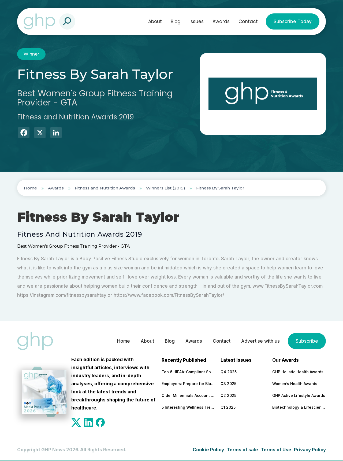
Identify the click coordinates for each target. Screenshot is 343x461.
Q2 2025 (228, 395)
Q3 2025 (228, 383)
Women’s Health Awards (294, 383)
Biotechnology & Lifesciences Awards (299, 407)
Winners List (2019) (165, 188)
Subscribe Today (293, 21)
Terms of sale (242, 449)
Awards (221, 21)
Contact (248, 21)
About (155, 21)
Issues (196, 21)
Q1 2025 (228, 407)
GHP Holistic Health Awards (297, 371)
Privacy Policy (310, 449)
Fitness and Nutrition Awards (105, 188)
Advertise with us (260, 341)
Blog (176, 21)
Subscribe (307, 341)
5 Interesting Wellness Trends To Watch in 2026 (188, 407)
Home (30, 188)
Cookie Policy (208, 449)
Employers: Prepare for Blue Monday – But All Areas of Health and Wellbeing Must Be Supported (188, 383)
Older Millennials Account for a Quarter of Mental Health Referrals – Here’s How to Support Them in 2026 (188, 395)
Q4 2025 (229, 371)
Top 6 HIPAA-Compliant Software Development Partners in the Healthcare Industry (188, 371)
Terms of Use (276, 449)
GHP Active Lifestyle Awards (298, 395)
